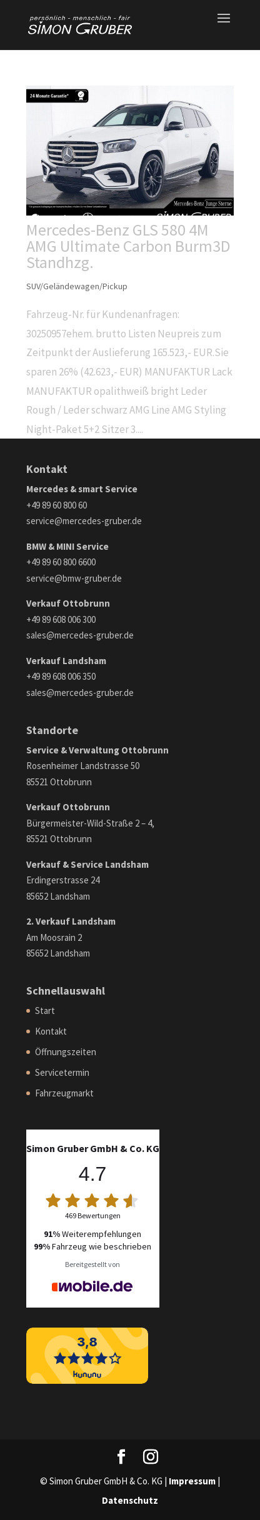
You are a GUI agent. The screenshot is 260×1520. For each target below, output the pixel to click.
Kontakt (51, 1031)
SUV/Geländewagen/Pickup (77, 286)
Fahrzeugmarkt (64, 1093)
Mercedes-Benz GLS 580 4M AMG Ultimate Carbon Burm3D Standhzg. (128, 245)
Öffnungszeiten (65, 1052)
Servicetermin (62, 1072)
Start (45, 1010)
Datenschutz (130, 1500)
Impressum (192, 1481)
